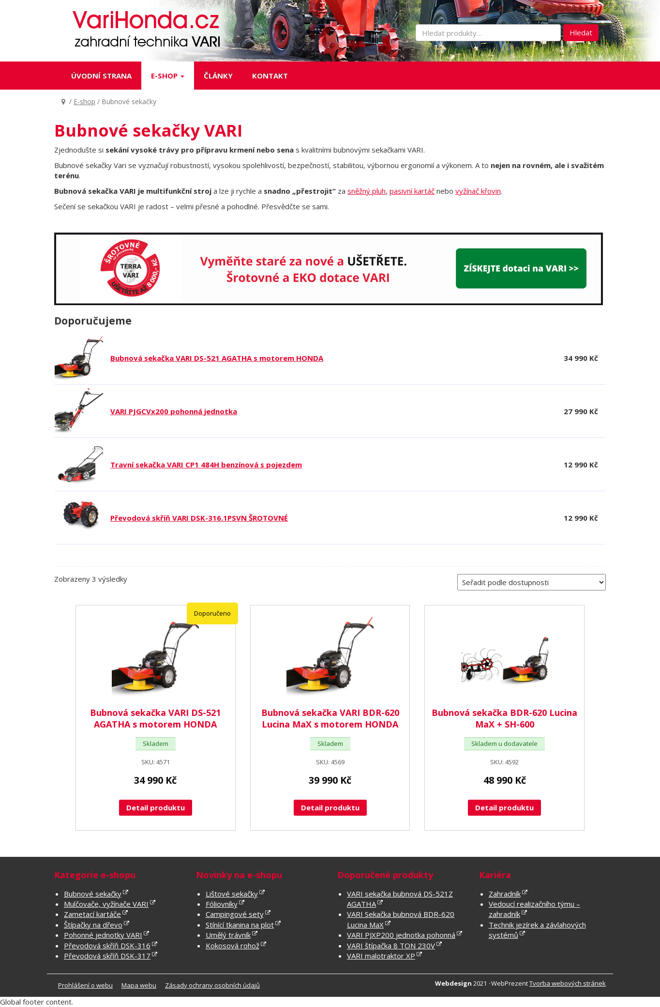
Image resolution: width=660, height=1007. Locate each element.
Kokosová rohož (232, 945)
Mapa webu (138, 985)
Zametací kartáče (92, 914)
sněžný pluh (366, 191)
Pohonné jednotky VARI (103, 935)
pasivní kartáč (412, 191)
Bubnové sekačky (92, 894)
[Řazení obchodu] (531, 582)
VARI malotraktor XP (381, 956)
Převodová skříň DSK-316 (107, 945)
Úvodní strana (101, 75)
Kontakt (270, 75)
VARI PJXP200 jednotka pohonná (401, 935)
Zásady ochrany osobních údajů (212, 985)
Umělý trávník (228, 935)
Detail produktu (155, 807)
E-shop (167, 75)
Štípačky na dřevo (93, 925)
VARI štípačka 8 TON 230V (391, 945)
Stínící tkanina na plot (240, 925)
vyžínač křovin (478, 191)
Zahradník (505, 894)
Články (218, 75)
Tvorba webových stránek (567, 983)
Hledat (581, 32)
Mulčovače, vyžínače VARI (106, 904)
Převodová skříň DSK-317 (107, 956)
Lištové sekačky (232, 894)
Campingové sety (235, 914)
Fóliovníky (222, 904)
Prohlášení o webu (85, 985)
